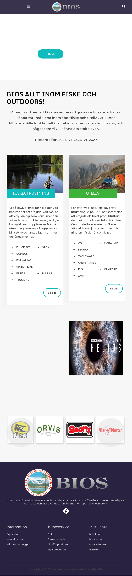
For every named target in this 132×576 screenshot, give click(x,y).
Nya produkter (57, 549)
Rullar (47, 273)
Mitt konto (13, 544)
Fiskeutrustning (32, 193)
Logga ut (26, 544)
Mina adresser (98, 544)
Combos (22, 254)
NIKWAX (83, 250)
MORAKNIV (111, 243)
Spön (45, 247)
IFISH (81, 269)
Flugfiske (23, 247)
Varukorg (94, 549)
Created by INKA (93, 569)
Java (81, 276)
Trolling (22, 280)
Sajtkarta (12, 534)
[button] (21, 432)
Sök (50, 534)
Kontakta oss (15, 539)
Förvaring (23, 260)
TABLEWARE (86, 256)
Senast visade (56, 539)
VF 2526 (75, 140)
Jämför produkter (59, 544)
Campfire (110, 269)
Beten (20, 273)
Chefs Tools (87, 263)
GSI (80, 243)
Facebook (66, 511)
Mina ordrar (96, 539)
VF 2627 (90, 140)
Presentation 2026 (51, 140)
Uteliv (94, 193)
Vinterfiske (24, 267)
